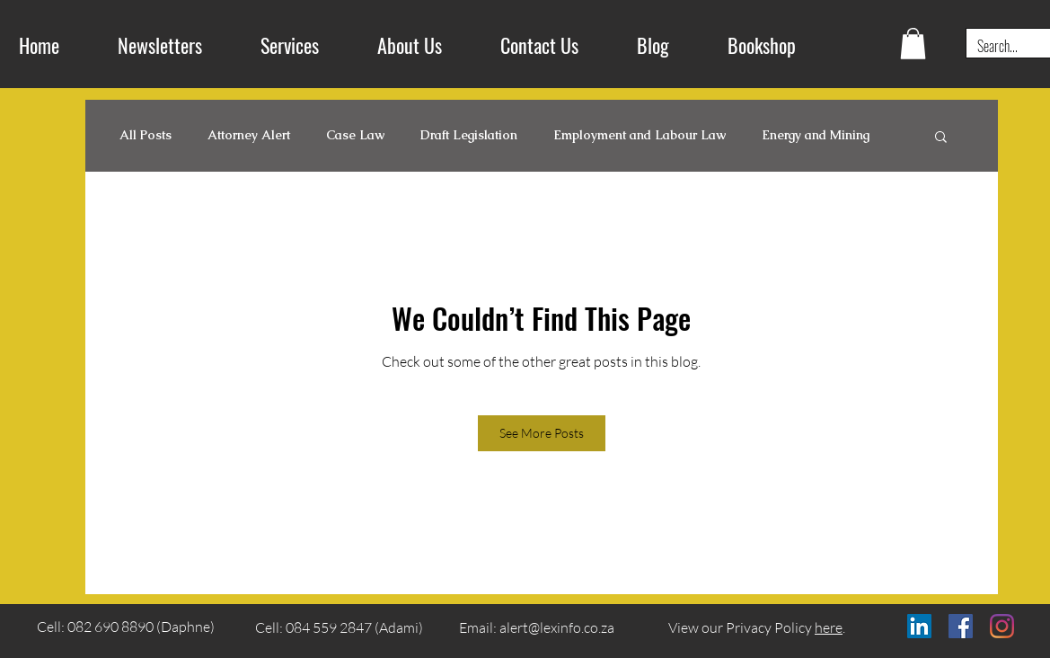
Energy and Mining (815, 135)
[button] (913, 43)
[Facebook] (961, 626)
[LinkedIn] (919, 626)
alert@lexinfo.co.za (556, 627)
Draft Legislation (468, 135)
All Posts (145, 135)
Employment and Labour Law (639, 135)
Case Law (355, 135)
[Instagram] (1002, 626)
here (829, 627)
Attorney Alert (248, 135)
